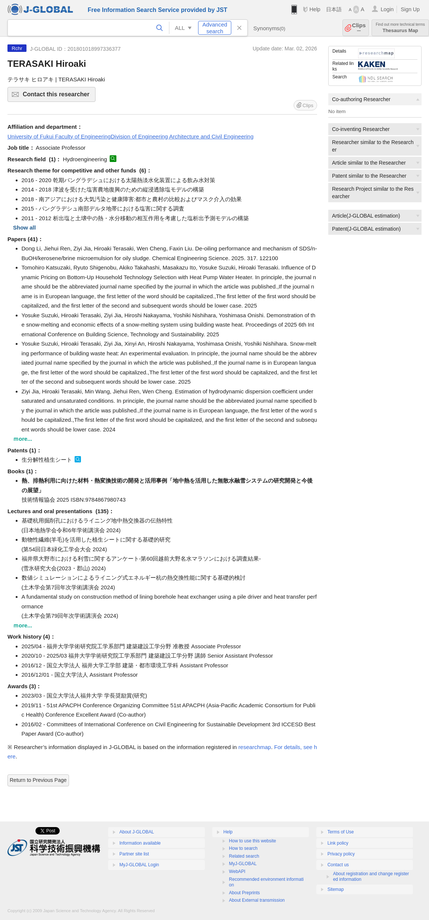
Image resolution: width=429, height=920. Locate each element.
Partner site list (134, 854)
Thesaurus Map (400, 27)
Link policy (338, 843)
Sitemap (336, 889)
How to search (243, 848)
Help (314, 9)
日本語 (334, 9)
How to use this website (252, 840)
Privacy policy (341, 854)
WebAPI (237, 871)
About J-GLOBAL (136, 832)
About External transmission (257, 900)
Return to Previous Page (38, 780)
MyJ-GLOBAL (243, 863)
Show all (24, 227)
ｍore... (22, 439)
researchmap (254, 747)
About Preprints (244, 892)
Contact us (338, 864)
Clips (359, 28)
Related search (244, 856)
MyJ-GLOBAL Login (139, 864)
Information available (140, 843)
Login (387, 9)
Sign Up (410, 9)
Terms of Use (341, 832)
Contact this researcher (58, 96)
